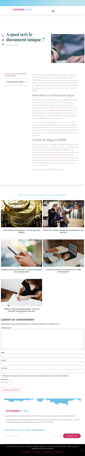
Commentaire (6, 328)
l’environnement (58, 155)
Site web (4, 368)
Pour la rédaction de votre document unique (58, 110)
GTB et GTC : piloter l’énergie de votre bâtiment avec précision (63, 231)
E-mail (3, 360)
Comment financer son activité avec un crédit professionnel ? (63, 271)
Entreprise (14, 74)
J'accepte (26, 452)
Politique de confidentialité (53, 452)
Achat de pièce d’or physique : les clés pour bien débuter (21, 231)
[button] (66, 3)
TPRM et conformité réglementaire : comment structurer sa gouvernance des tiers (21, 310)
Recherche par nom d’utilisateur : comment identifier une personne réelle (21, 271)
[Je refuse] (82, 450)
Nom (3, 352)
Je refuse (37, 452)
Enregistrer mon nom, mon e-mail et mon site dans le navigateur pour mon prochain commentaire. (36, 376)
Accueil (7, 74)
